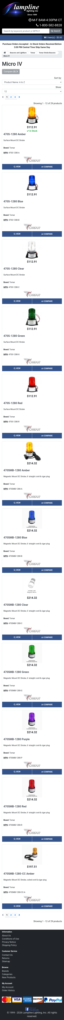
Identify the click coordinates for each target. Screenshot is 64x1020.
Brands (5, 971)
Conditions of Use (10, 939)
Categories (7, 974)
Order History (8, 990)
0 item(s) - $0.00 (53, 37)
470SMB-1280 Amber (16, 470)
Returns (5, 958)
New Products (8, 977)
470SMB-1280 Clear (15, 604)
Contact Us (7, 955)
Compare (47, 167)
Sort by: (57, 78)
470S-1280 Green (14, 335)
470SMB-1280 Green (16, 672)
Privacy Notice (9, 942)
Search (55, 31)
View (17, 167)
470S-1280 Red (12, 403)
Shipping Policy (9, 945)
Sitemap (6, 961)
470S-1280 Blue (13, 201)
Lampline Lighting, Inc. (35, 1012)
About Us (6, 935)
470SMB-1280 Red (14, 806)
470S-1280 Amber (14, 134)
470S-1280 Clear (13, 268)
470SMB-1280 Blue (15, 537)
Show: (58, 87)
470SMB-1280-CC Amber (18, 873)
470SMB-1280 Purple (16, 739)
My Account (7, 987)
